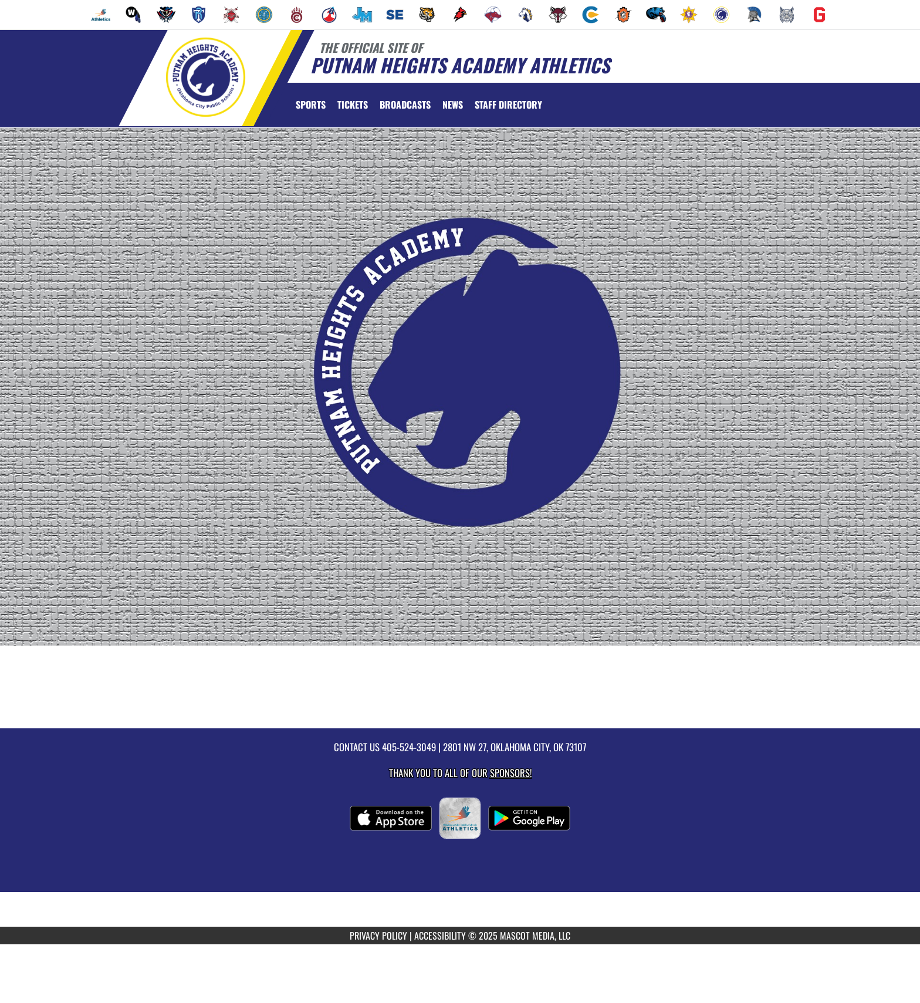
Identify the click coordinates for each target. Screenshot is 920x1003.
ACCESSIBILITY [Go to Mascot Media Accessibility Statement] (440, 935)
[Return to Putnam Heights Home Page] (205, 76)
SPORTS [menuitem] (311, 104)
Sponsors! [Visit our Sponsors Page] (511, 772)
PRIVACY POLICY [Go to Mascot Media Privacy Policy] (378, 935)
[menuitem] (100, 14)
